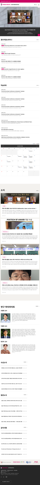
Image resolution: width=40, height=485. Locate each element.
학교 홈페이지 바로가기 (6, 481)
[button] (36, 35)
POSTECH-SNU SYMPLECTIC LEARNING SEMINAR (31, 157)
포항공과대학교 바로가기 (5, 1)
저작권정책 (15, 470)
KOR (35, 4)
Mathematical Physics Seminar (20, 156)
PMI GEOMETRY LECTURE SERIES (26, 157)
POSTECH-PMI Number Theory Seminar (26, 156)
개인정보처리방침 (3, 470)
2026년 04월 (20, 146)
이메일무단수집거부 (10, 470)
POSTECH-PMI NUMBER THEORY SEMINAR (31, 161)
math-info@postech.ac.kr (6, 471)
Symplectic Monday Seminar (9, 156)
